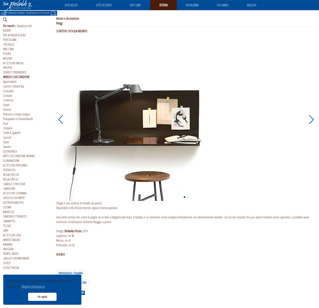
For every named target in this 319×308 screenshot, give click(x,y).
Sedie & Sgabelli (11, 132)
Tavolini (7, 147)
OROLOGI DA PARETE (14, 198)
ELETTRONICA (10, 151)
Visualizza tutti (24, 26)
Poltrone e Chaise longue (16, 114)
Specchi (7, 137)
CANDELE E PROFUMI (14, 184)
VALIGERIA (8, 249)
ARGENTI (7, 58)
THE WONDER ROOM (14, 35)
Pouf (5, 123)
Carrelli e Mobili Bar (13, 86)
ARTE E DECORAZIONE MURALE (19, 156)
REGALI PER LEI (10, 179)
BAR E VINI (8, 49)
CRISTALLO (8, 44)
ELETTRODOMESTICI (13, 202)
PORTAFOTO (9, 170)
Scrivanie (8, 128)
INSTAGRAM (192, 5)
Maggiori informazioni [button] (33, 286)
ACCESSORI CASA (12, 235)
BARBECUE (8, 212)
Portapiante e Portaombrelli (18, 119)
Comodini (8, 91)
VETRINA (163, 5)
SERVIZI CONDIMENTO (14, 72)
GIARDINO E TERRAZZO (15, 216)
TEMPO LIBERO (11, 253)
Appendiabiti (10, 81)
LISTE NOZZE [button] (71, 5)
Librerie (7, 109)
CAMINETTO (9, 221)
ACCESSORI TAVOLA (13, 63)
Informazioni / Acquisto (70, 273)
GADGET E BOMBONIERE (16, 258)
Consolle (7, 95)
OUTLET (7, 263)
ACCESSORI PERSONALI (15, 165)
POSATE (7, 54)
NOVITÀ (7, 30)
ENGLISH (251, 5)
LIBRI (5, 230)
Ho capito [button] (42, 297)
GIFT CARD (135, 5)
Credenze (8, 100)
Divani (6, 105)
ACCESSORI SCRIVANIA (14, 193)
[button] (61, 119)
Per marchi (8, 26)
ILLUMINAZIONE (11, 160)
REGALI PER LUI (11, 174)
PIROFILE (7, 67)
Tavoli (6, 142)
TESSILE (7, 226)
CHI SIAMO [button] (222, 5)
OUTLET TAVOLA (11, 267)
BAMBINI (7, 244)
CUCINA (7, 207)
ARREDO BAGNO (11, 240)
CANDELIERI (9, 188)
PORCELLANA (9, 39)
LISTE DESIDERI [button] (104, 5)
